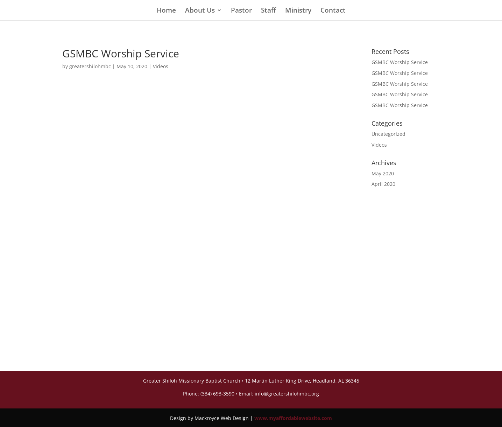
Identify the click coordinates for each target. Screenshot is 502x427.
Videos (160, 66)
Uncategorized (388, 134)
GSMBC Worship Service (400, 62)
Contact (333, 11)
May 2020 (383, 173)
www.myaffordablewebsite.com (293, 418)
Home (166, 11)
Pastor (241, 11)
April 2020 (383, 184)
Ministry (298, 11)
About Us (200, 11)
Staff (268, 11)
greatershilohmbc (90, 66)
